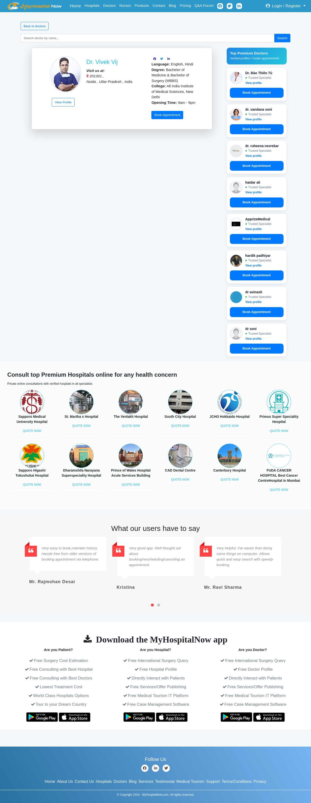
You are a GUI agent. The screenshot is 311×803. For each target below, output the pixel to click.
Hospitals (92, 5)
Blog (172, 5)
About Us (65, 781)
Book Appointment (167, 115)
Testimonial (165, 781)
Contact (159, 5)
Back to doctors (34, 26)
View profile (253, 83)
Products (142, 5)
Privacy (260, 781)
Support (213, 781)
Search (282, 38)
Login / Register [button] (284, 6)
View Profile (63, 102)
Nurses (125, 5)
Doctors (109, 5)
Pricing (185, 5)
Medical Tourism (190, 781)
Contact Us (84, 781)
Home (76, 5)
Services (145, 781)
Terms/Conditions (237, 781)
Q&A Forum (204, 5)
